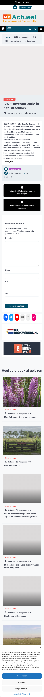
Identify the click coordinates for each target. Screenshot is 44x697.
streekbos (10, 177)
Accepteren (22, 676)
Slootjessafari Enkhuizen (15, 616)
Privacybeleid (26, 694)
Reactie (9, 238)
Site (6, 293)
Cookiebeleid (16, 694)
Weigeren (22, 682)
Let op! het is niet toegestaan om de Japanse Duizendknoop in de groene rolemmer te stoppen (20, 516)
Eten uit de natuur (12, 465)
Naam (7, 270)
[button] (40, 648)
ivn (27, 173)
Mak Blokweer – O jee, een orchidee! (20, 417)
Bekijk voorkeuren (22, 689)
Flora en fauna (9, 99)
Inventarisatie (17, 173)
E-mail (7, 282)
